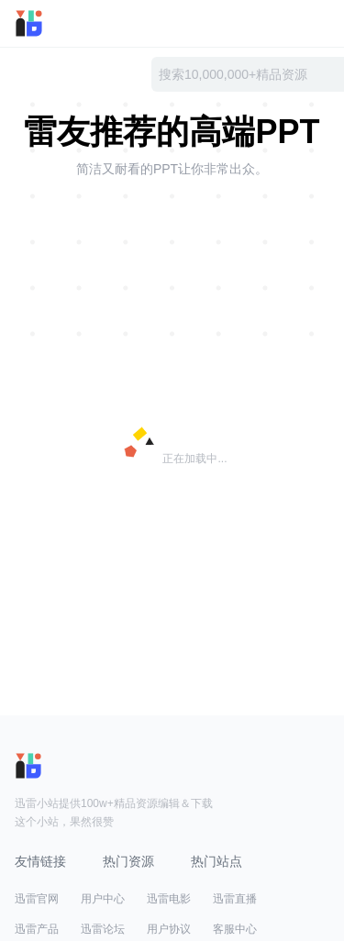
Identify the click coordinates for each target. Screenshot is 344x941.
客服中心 (235, 929)
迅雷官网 (37, 898)
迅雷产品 (37, 929)
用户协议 (169, 929)
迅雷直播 (235, 898)
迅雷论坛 (103, 929)
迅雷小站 (54, 23)
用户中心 (103, 898)
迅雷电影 (169, 898)
